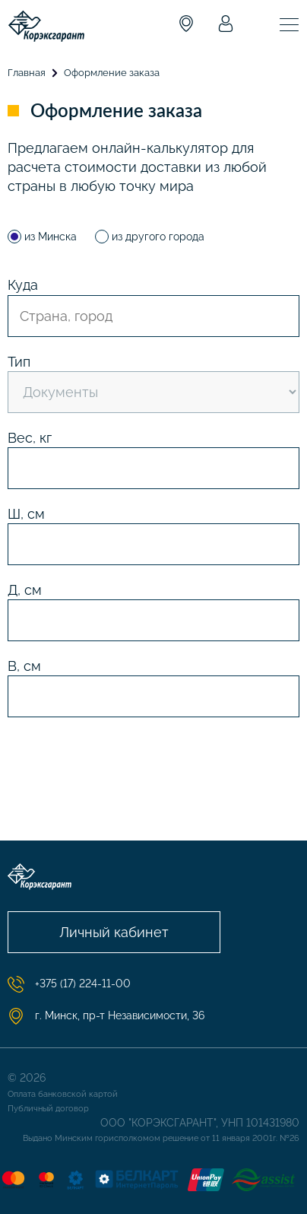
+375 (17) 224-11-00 (69, 984)
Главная (27, 72)
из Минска (44, 236)
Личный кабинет (114, 932)
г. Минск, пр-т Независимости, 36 (106, 1016)
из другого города (149, 236)
